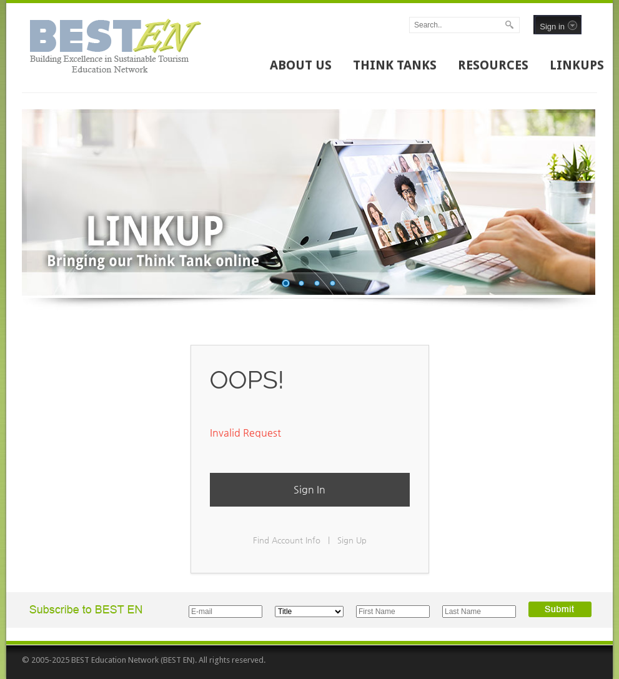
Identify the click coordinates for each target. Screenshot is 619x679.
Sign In (309, 489)
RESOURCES (493, 64)
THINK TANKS (395, 64)
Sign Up (352, 540)
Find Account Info (286, 540)
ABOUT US (301, 64)
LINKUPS (577, 64)
